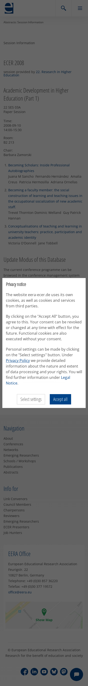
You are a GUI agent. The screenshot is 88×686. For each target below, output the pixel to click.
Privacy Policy (18, 360)
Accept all (60, 399)
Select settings (31, 399)
